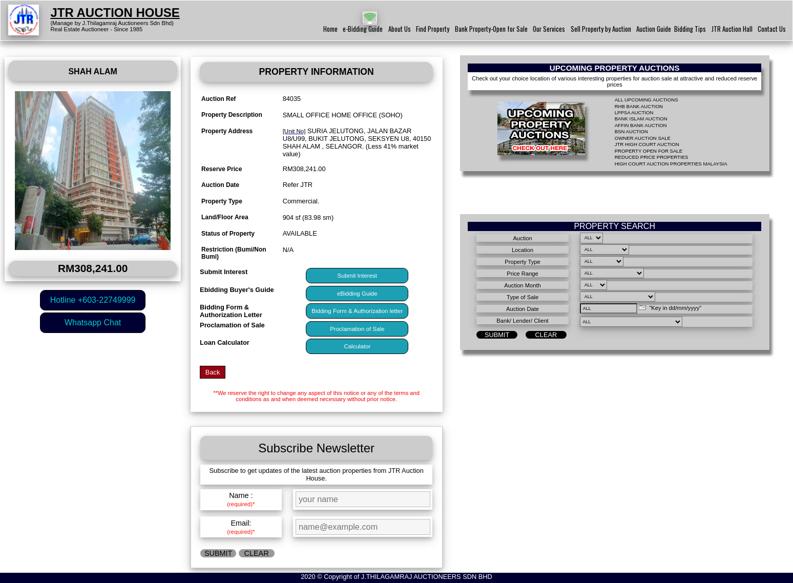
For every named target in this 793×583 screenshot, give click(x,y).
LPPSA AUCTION (634, 112)
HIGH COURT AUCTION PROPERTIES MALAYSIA (671, 163)
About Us (399, 29)
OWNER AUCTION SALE (643, 138)
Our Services (549, 29)
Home (330, 29)
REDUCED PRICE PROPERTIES (651, 157)
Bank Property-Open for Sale (491, 29)
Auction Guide (653, 29)
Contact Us (772, 29)
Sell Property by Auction (601, 29)
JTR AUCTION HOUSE (114, 12)
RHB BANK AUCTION (639, 106)
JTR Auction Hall (732, 29)
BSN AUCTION (631, 131)
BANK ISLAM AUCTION (641, 118)
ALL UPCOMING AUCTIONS (646, 99)
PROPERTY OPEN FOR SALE (648, 151)
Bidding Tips (690, 29)
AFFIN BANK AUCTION (641, 125)
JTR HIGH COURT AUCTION (647, 144)
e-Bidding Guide (363, 29)
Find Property (432, 29)
